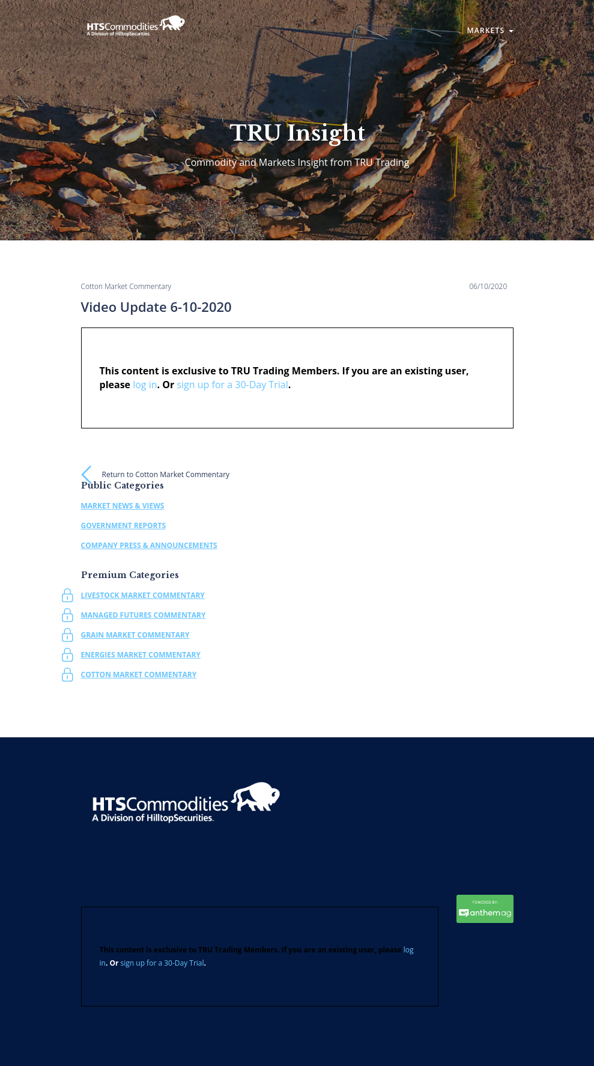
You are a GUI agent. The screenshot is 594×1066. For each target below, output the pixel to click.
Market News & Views (123, 506)
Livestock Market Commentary (143, 595)
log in (145, 384)
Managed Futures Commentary (143, 615)
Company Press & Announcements (149, 545)
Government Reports (123, 525)
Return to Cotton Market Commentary (166, 474)
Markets (490, 30)
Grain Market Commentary (135, 635)
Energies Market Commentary (141, 655)
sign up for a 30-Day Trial (232, 384)
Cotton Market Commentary (139, 674)
